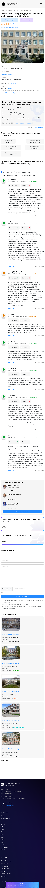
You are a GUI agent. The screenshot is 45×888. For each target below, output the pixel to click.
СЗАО (2, 842)
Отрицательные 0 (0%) (27, 175)
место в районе (26, 108)
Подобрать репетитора (22, 511)
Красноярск (4, 876)
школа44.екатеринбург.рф (9, 93)
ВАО (2, 829)
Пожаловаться (39, 216)
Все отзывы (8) (8, 172)
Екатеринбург (5, 868)
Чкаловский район (7, 74)
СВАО (2, 827)
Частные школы (5, 818)
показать (14, 84)
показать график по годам (22, 123)
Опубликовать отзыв (22, 596)
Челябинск (4, 879)
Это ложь (26, 185)
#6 (8, 272)
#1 (8, 436)
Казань (3, 871)
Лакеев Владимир (12, 503)
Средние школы (6, 816)
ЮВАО (3, 839)
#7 (8, 222)
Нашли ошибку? (39, 127)
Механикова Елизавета (14, 494)
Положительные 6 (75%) (24, 172)
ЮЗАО (3, 824)
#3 (8, 368)
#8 (8, 179)
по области (33, 118)
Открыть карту (9, 20)
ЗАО (2, 837)
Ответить (11, 216)
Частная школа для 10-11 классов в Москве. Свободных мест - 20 (18, 885)
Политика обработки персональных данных (13, 798)
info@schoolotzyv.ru (7, 803)
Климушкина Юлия (13, 485)
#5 (8, 314)
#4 (8, 341)
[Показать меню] (41, 4)
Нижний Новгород (6, 874)
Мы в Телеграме (7, 805)
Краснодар (4, 863)
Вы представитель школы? (9, 27)
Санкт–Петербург (6, 861)
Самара (3, 881)
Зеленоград (4, 847)
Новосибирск (5, 866)
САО (2, 832)
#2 (8, 395)
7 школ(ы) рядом (26, 20)
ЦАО (2, 845)
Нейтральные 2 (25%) (10, 175)
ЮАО (2, 834)
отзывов (16, 24)
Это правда (13, 185)
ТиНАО (3, 850)
